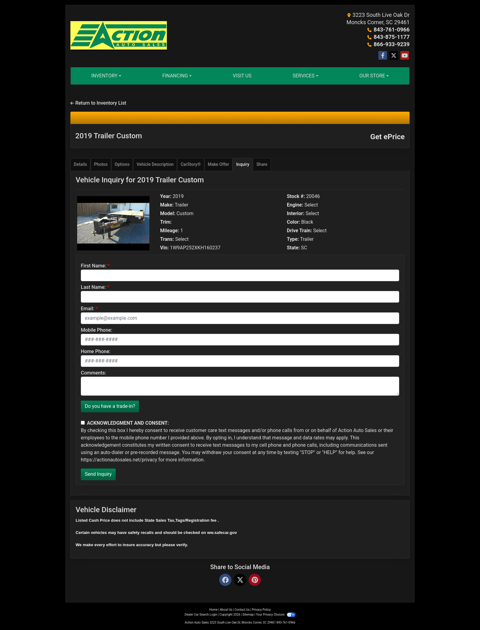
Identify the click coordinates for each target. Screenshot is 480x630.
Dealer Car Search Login (201, 614)
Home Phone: (96, 351)
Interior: (295, 213)
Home (213, 609)
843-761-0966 (392, 29)
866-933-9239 (392, 44)
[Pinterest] (255, 580)
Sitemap (248, 614)
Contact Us (241, 609)
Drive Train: (299, 231)
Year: (165, 196)
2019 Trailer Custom (108, 136)
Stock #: (296, 196)
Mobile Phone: (96, 330)
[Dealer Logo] (118, 36)
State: (293, 248)
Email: (87, 308)
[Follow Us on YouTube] (404, 55)
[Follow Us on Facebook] (382, 55)
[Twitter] (240, 580)
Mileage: (169, 231)
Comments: (93, 373)
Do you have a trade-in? (110, 406)
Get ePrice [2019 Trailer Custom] (387, 136)
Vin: (164, 248)
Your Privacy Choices (275, 614)
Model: (167, 213)
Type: (293, 239)
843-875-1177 (392, 37)
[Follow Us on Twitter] (393, 55)
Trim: (166, 222)
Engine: (295, 205)
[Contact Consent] (83, 423)
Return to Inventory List (98, 103)
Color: (293, 222)
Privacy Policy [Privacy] (261, 609)
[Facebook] (225, 580)
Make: (167, 205)
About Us (226, 609)
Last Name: (93, 287)
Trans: (167, 239)
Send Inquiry (98, 474)
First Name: (93, 266)
